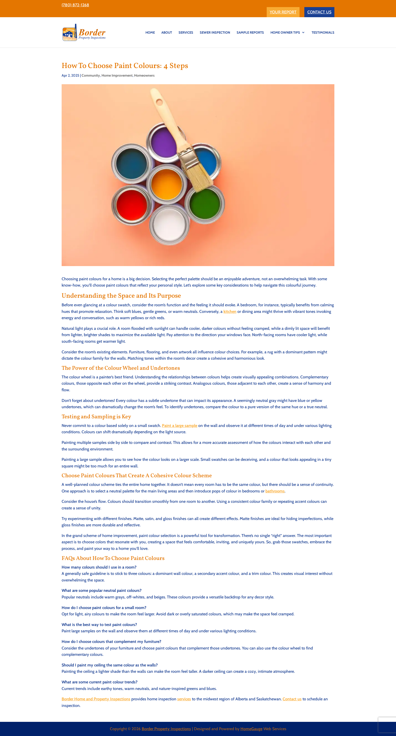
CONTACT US (319, 12)
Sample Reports (250, 32)
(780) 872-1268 (75, 5)
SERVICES (186, 32)
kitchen (230, 311)
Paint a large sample (179, 425)
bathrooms (275, 491)
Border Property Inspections (166, 728)
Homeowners (144, 75)
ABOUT (166, 32)
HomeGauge (251, 728)
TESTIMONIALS (323, 32)
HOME (150, 32)
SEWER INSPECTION (215, 32)
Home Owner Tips (285, 32)
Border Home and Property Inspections (96, 699)
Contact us (292, 699)
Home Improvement (117, 75)
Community (91, 75)
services (184, 699)
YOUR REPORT (283, 12)
